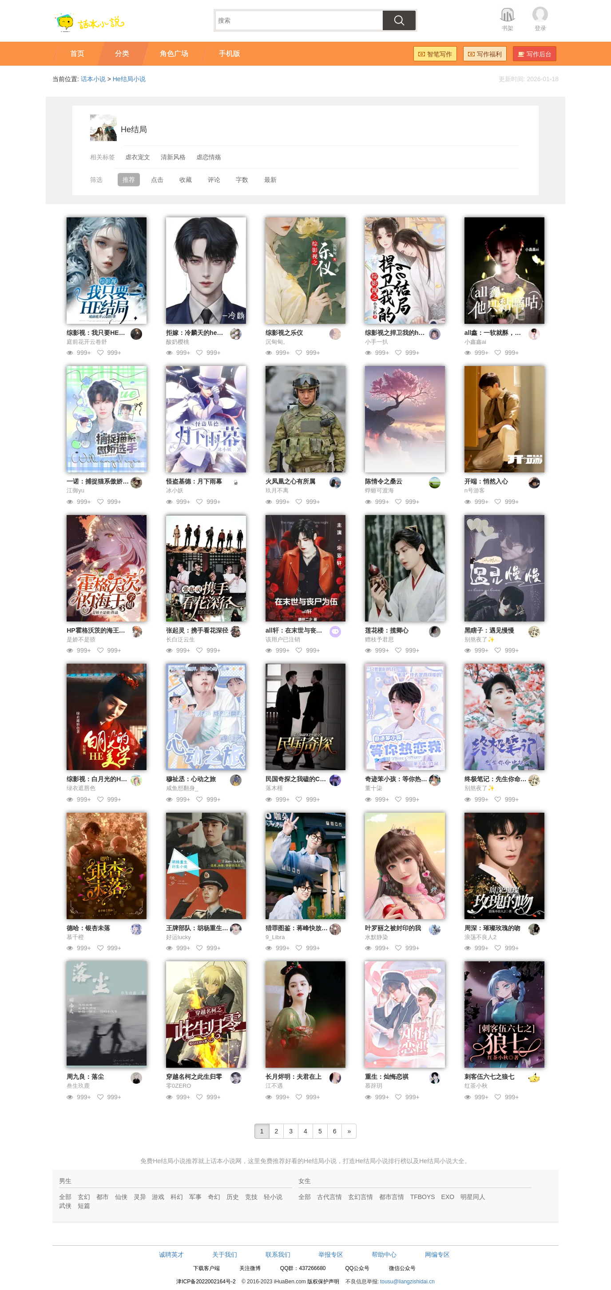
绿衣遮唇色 (81, 788)
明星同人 (472, 1196)
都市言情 (391, 1196)
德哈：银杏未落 (88, 928)
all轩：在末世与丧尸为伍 (300, 630)
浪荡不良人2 (480, 937)
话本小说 (93, 79)
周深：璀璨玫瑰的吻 (492, 928)
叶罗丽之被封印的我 (393, 928)
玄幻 (84, 1196)
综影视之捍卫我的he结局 (399, 332)
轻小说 (273, 1196)
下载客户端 (206, 1268)
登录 (540, 28)
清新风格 (173, 157)
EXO (448, 1196)
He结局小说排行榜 (381, 1160)
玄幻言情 (360, 1196)
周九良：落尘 (85, 1076)
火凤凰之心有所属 (290, 481)
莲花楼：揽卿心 (387, 630)
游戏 (158, 1196)
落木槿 (274, 788)
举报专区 (330, 1254)
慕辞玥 (373, 1085)
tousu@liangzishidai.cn (407, 1281)
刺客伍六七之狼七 (489, 1076)
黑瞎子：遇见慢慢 (489, 630)
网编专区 (437, 1254)
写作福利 (485, 54)
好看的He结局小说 (311, 1160)
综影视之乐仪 (284, 332)
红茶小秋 (476, 1085)
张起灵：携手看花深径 (197, 630)
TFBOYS (422, 1196)
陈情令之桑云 (383, 481)
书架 (507, 28)
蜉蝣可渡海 (379, 490)
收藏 (185, 179)
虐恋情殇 (208, 157)
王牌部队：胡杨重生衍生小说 (206, 928)
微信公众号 (402, 1268)
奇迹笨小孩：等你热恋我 (399, 779)
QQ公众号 (357, 1268)
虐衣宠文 (137, 157)
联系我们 (278, 1254)
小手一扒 (376, 341)
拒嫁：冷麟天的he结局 (197, 332)
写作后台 (534, 54)
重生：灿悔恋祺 (387, 1076)
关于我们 (224, 1254)
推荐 (129, 179)
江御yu (75, 490)
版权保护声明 (323, 1281)
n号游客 (474, 490)
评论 (214, 179)
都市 (102, 1196)
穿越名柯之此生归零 (194, 1076)
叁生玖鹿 (78, 1085)
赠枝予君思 (379, 639)
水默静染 (376, 937)
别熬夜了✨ (479, 639)
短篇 (84, 1205)
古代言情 (329, 1196)
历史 (232, 1196)
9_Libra (275, 937)
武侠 (65, 1205)
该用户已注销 (283, 639)
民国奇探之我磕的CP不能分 (304, 779)
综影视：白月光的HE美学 (102, 779)
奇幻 (214, 1196)
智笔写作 (435, 54)
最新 (270, 179)
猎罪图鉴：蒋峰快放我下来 (303, 928)
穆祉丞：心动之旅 (191, 779)
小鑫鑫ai (475, 341)
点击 (157, 179)
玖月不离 (277, 490)
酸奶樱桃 (177, 341)
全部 (65, 1196)
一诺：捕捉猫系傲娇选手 (101, 481)
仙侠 (121, 1196)
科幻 (177, 1196)
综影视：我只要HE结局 (99, 332)
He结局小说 (129, 79)
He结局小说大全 (441, 1160)
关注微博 (250, 1268)
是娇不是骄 (81, 639)
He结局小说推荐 (175, 1160)
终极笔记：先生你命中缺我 (501, 779)
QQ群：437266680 (303, 1268)
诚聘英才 (171, 1254)
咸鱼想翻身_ (182, 788)
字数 (242, 179)
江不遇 (274, 1085)
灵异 (140, 1196)
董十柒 (373, 788)
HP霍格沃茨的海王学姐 (99, 630)
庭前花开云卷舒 (87, 341)
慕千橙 (75, 937)
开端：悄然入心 (486, 481)
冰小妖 (174, 490)
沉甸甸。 (277, 341)
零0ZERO (178, 1085)
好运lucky (178, 937)
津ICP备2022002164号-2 (205, 1281)
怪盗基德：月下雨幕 (194, 481)
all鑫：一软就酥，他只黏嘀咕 (505, 332)
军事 (195, 1196)
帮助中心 (384, 1254)
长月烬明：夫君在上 (293, 1076)
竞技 (251, 1196)
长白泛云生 (180, 639)
